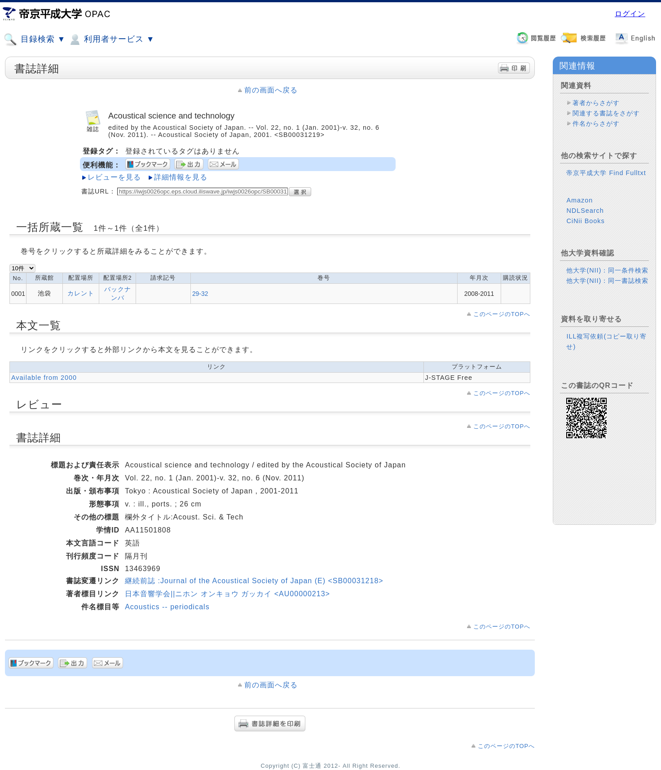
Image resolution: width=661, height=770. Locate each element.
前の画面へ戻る (271, 90)
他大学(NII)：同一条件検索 (607, 270)
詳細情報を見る (180, 177)
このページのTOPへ (501, 314)
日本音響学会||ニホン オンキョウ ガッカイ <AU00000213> (227, 594)
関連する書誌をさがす (606, 113)
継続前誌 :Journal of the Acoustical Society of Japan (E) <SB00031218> (254, 581)
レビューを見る (114, 177)
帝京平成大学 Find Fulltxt (606, 172)
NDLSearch (585, 210)
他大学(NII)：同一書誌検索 (607, 280)
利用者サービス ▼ (111, 39)
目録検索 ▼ (35, 39)
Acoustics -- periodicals (167, 607)
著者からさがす (596, 102)
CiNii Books (585, 220)
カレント (80, 293)
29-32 (200, 293)
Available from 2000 (44, 377)
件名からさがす (596, 123)
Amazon (579, 200)
